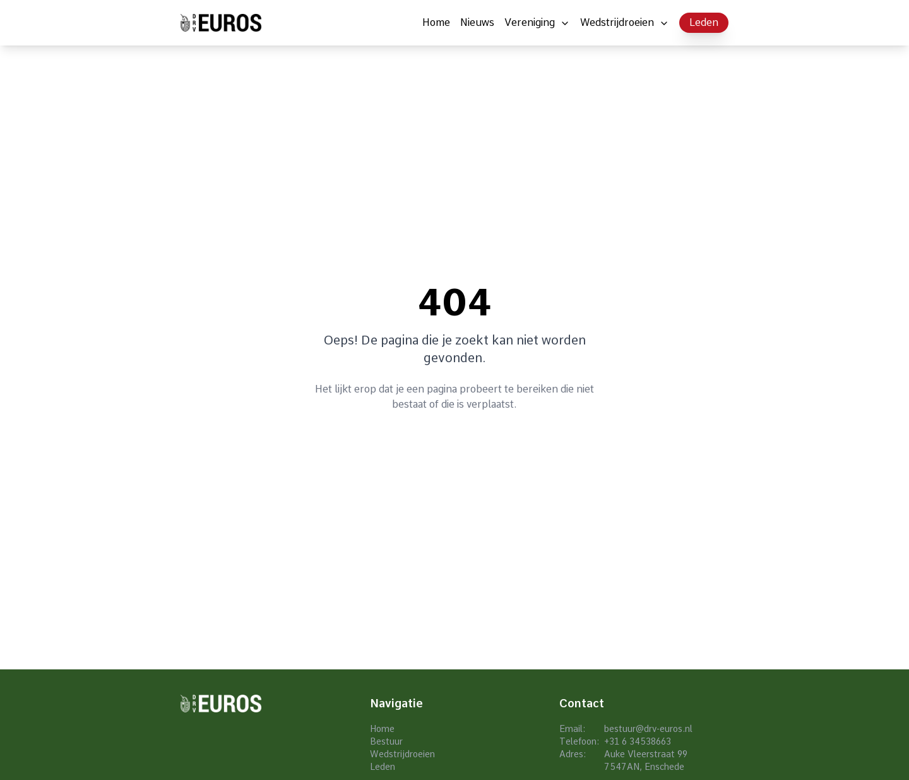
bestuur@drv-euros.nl (648, 729)
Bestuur (386, 741)
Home (436, 22)
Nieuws (477, 22)
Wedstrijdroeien (617, 22)
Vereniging (529, 22)
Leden (703, 22)
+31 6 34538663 (637, 741)
